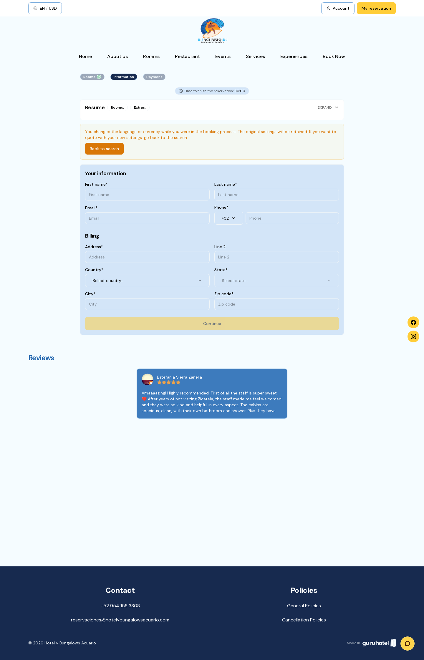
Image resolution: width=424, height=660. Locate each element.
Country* (94, 270)
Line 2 (220, 247)
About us (117, 56)
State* (221, 270)
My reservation (376, 8)
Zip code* (223, 294)
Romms (151, 56)
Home (85, 56)
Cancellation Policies (304, 620)
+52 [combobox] (229, 218)
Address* (94, 247)
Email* (91, 208)
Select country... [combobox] (147, 280)
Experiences (293, 56)
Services (255, 56)
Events (223, 56)
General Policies (304, 606)
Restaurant (187, 56)
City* (90, 294)
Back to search (104, 148)
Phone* (221, 207)
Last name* (225, 184)
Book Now (334, 56)
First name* (96, 184)
